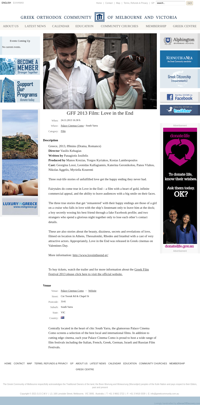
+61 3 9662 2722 (116, 394)
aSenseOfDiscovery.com (188, 403)
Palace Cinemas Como (72, 125)
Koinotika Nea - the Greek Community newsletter (180, 58)
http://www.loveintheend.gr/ (90, 255)
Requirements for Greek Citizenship (180, 78)
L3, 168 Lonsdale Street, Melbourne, (67, 394)
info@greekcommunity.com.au (165, 394)
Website (92, 290)
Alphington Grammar (180, 41)
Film (63, 131)
